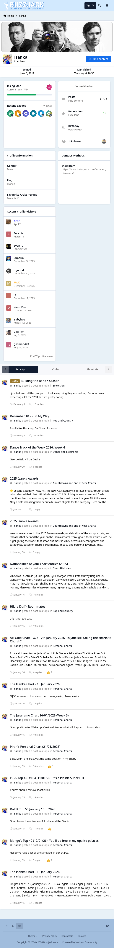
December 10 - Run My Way (29, 416)
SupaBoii (19, 258)
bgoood (19, 270)
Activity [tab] (20, 369)
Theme (33, 936)
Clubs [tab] (55, 369)
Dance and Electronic (65, 452)
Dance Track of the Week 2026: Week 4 (37, 447)
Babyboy (19, 319)
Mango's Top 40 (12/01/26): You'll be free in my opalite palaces (54, 841)
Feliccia (18, 233)
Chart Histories (62, 568)
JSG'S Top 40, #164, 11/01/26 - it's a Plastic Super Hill (47, 778)
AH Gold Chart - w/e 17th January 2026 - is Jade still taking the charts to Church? (60, 639)
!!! (15, 294)
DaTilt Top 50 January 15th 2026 (32, 809)
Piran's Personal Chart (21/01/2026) (35, 747)
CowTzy (19, 331)
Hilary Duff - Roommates (27, 606)
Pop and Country (63, 420)
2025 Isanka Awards (24, 478)
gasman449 (21, 344)
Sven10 (18, 245)
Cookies (82, 936)
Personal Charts (62, 646)
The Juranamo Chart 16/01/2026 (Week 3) (39, 715)
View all (47, 105)
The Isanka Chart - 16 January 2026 (35, 684)
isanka (18, 385)
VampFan (20, 307)
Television (59, 385)
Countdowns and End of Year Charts (74, 483)
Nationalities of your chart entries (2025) (39, 564)
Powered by (79, 942)
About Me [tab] (92, 369)
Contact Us (67, 936)
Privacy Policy (49, 936)
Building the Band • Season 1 (41, 381)
